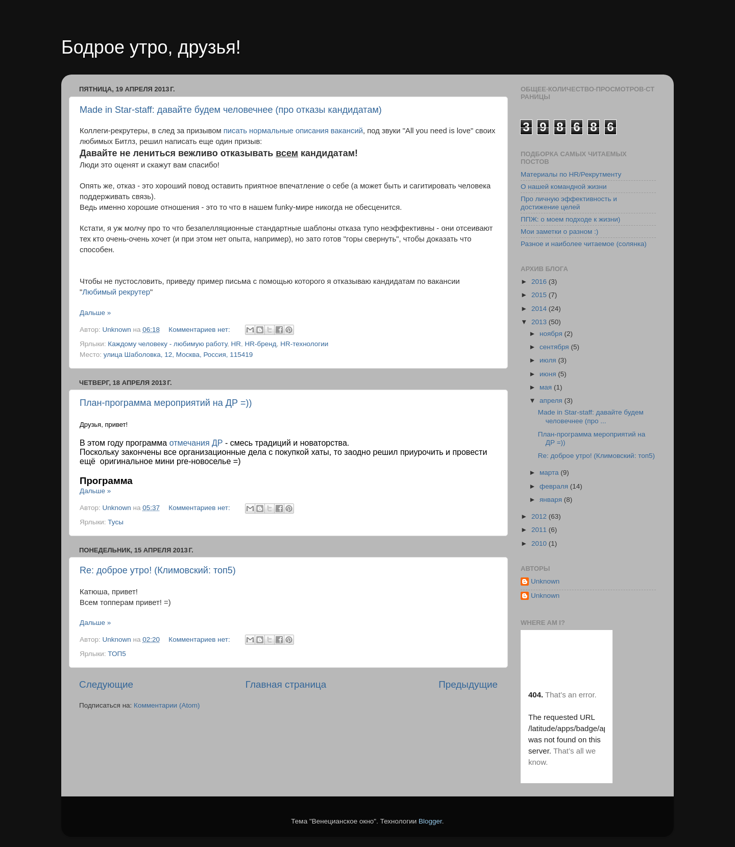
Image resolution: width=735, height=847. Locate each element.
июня (549, 374)
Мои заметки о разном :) (559, 231)
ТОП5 (117, 654)
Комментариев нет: (200, 329)
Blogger (430, 821)
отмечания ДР (196, 443)
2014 (540, 308)
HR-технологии (304, 344)
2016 (540, 281)
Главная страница (286, 684)
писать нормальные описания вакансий (293, 131)
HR (236, 344)
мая (547, 387)
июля (549, 360)
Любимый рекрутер (116, 292)
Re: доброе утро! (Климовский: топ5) (158, 570)
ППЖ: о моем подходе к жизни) (570, 219)
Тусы (116, 522)
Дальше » (95, 313)
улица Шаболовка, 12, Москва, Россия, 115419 (178, 354)
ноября (552, 333)
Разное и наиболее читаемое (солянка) (584, 244)
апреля (552, 400)
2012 (540, 516)
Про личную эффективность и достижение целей (569, 203)
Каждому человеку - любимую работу (167, 344)
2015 (540, 295)
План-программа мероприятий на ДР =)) (166, 403)
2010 (540, 543)
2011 (540, 530)
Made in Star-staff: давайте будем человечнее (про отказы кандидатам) (231, 110)
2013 (540, 322)
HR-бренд (261, 344)
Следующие (106, 684)
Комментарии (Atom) (167, 705)
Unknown (545, 581)
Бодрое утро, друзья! (151, 47)
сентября (555, 347)
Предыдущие (468, 684)
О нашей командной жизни (564, 186)
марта (550, 472)
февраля (555, 486)
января (552, 499)
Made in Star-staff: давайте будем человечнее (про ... (591, 416)
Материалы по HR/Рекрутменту (571, 174)
